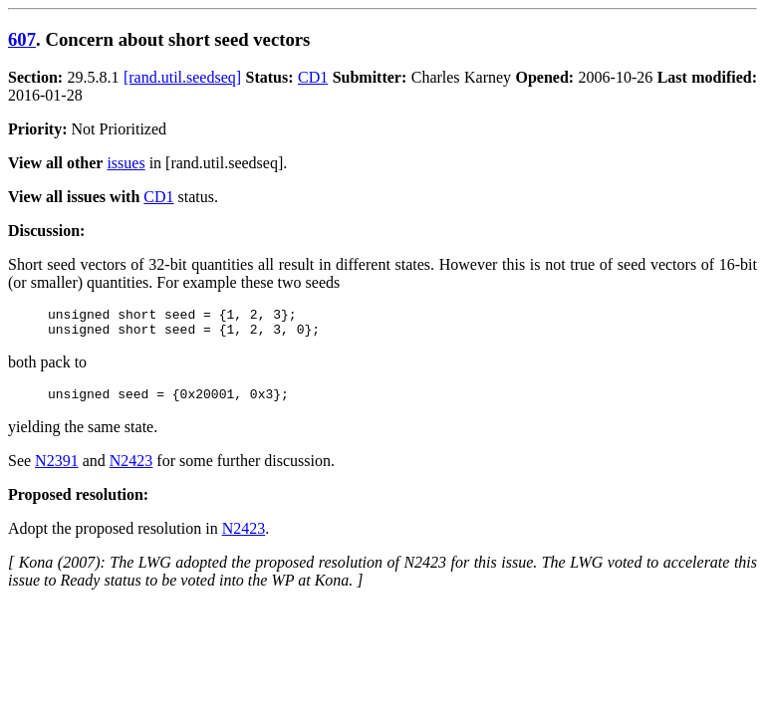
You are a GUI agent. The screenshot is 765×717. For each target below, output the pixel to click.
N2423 (131, 469)
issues (125, 162)
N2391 (57, 469)
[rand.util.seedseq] (182, 77)
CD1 (313, 77)
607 (22, 39)
